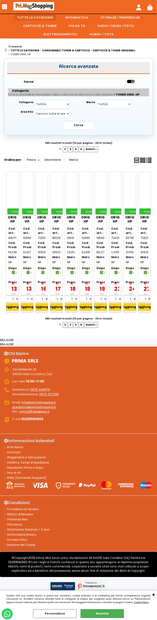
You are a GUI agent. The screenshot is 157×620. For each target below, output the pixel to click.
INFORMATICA (76, 17)
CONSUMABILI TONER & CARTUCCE (55, 94)
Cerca (28, 82)
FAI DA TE (77, 26)
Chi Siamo (15, 447)
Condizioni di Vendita (22, 509)
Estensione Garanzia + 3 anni (28, 529)
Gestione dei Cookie (21, 545)
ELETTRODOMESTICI (60, 34)
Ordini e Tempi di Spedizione (28, 462)
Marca (90, 102)
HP (10, 262)
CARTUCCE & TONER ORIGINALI (95, 94)
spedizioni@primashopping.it (34, 407)
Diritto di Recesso (20, 514)
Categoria (26, 102)
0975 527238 (48, 394)
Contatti (14, 452)
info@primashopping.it (38, 402)
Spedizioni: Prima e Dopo (25, 468)
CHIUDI (153, 595)
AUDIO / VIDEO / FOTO (115, 26)
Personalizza (55, 613)
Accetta (102, 613)
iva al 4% (14, 473)
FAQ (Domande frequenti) (26, 478)
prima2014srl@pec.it (34, 411)
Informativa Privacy (21, 535)
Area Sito (27, 111)
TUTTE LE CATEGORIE (35, 17)
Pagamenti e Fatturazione (26, 457)
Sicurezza (14, 524)
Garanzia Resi (17, 519)
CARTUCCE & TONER (40, 26)
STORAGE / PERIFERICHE (120, 17)
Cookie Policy (141, 602)
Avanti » (91, 149)
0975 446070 (40, 389)
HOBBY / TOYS (101, 34)
